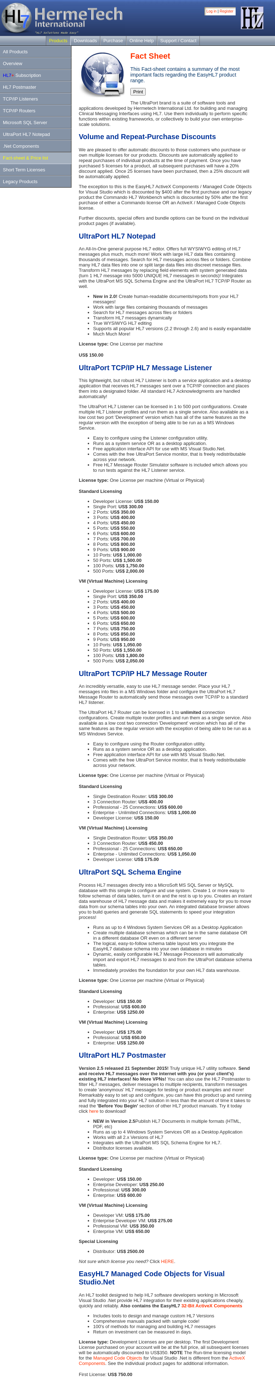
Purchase (113, 40)
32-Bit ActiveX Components (212, 1305)
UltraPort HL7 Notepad (26, 134)
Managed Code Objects (117, 1358)
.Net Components (21, 146)
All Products (15, 51)
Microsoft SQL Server (25, 122)
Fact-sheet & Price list (25, 158)
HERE (167, 1261)
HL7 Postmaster (19, 87)
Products (58, 40)
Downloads (85, 40)
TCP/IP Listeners (20, 99)
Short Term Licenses (24, 169)
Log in (212, 11)
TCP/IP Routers (19, 110)
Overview (12, 63)
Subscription (22, 75)
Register (226, 11)
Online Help (142, 40)
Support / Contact (178, 40)
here (93, 1111)
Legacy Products (20, 181)
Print (138, 91)
